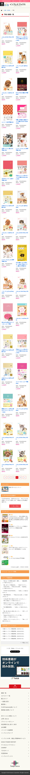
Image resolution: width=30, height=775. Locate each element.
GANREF (4, 747)
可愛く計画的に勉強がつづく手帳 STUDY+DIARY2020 (22, 121)
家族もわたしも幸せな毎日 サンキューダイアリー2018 (8, 410)
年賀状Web (4, 753)
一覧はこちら (25, 642)
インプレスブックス (7, 756)
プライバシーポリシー (7, 721)
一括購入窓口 (5, 701)
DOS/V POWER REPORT (8, 742)
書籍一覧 (3, 693)
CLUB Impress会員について (9, 707)
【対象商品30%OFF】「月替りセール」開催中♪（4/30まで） (15, 1)
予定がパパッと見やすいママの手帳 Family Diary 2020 (22, 177)
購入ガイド (4, 698)
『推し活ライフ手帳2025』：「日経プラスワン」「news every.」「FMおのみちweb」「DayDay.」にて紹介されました (15, 586)
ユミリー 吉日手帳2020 (7, 122)
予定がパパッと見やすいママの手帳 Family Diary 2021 (22, 38)
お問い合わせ (5, 718)
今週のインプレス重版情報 (9, 628)
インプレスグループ (7, 733)
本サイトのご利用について (9, 716)
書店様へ (3, 704)
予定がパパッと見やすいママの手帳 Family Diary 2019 (22, 351)
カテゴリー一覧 (5, 696)
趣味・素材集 (7, 10)
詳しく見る (15, 506)
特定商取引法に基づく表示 (9, 724)
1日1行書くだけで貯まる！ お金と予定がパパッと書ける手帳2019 (21, 264)
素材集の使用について (7, 710)
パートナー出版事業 (7, 730)
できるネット (5, 750)
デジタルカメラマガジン (8, 745)
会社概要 (3, 727)
